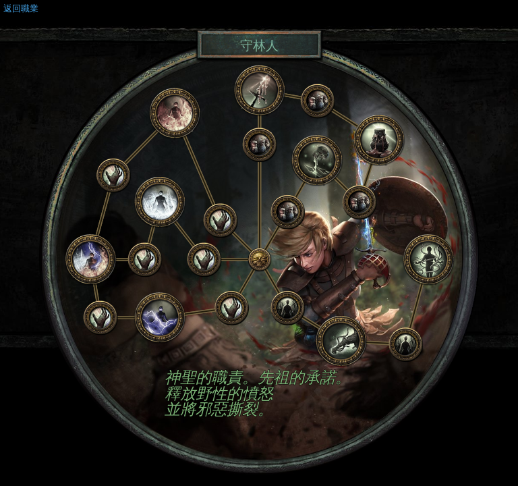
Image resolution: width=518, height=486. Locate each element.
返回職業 (20, 8)
